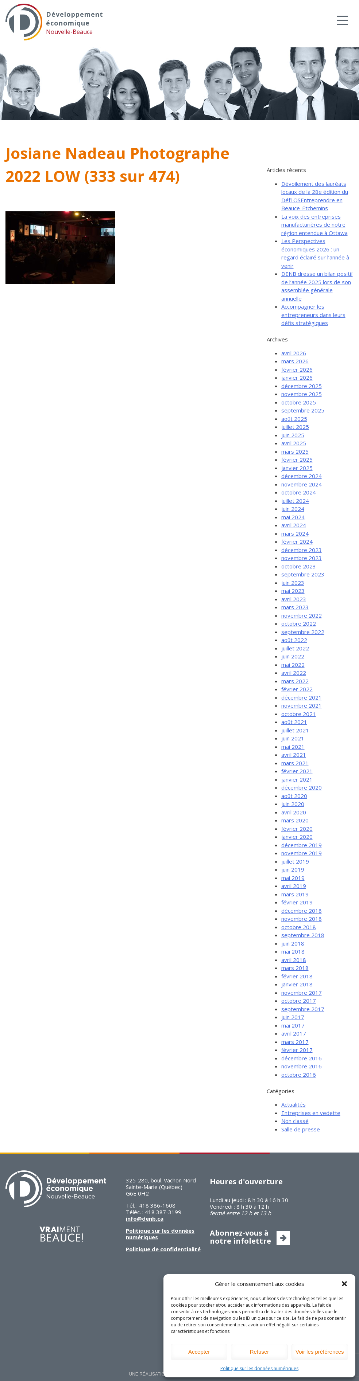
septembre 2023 (302, 574)
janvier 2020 (297, 836)
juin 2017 (292, 1017)
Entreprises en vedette (310, 1112)
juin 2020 (292, 803)
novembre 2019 (301, 853)
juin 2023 (292, 582)
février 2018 (297, 976)
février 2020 (297, 828)
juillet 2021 (295, 730)
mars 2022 (295, 681)
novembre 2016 (301, 1066)
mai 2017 (293, 1025)
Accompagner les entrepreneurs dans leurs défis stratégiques (313, 314)
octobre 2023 (298, 566)
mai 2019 (293, 877)
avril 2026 (293, 353)
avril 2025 (293, 443)
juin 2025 (292, 435)
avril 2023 (293, 599)
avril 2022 (293, 672)
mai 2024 (293, 517)
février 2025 (297, 459)
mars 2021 (295, 763)
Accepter (199, 1352)
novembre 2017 (301, 992)
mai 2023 (293, 590)
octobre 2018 (298, 927)
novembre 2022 (301, 615)
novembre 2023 (301, 558)
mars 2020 (295, 820)
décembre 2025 (301, 386)
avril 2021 (293, 754)
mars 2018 (295, 967)
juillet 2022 (295, 648)
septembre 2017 (302, 1009)
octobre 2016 (298, 1074)
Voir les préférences (320, 1352)
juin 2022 (292, 656)
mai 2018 (293, 951)
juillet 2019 (295, 861)
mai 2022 (293, 664)
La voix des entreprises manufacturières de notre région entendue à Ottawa (314, 224)
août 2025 (294, 418)
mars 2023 (295, 607)
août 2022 (294, 639)
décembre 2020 (301, 787)
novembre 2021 (301, 705)
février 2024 (297, 541)
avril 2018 (293, 959)
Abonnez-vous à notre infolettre (240, 1237)
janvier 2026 (297, 377)
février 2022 (297, 689)
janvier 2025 (297, 468)
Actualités (293, 1104)
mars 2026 (295, 361)
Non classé (295, 1120)
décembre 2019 (301, 845)
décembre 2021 (301, 697)
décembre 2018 (301, 910)
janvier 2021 (297, 779)
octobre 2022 (298, 623)
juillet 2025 (295, 426)
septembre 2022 (302, 631)
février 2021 (297, 771)
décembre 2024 (301, 476)
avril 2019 (293, 885)
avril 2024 (293, 525)
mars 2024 (295, 533)
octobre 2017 (298, 1000)
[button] (344, 1283)
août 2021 (294, 721)
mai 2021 (293, 746)
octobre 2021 (298, 713)
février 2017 (297, 1049)
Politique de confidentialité (163, 1249)
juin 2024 (292, 508)
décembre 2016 (301, 1058)
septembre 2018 (302, 935)
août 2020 (294, 795)
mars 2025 (295, 451)
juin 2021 (292, 738)
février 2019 (297, 902)
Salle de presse (300, 1129)
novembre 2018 (301, 918)
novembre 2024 (301, 484)
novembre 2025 (301, 394)
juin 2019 (292, 869)
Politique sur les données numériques (259, 1368)
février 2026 (297, 369)
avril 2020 (293, 812)
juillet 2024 (295, 500)
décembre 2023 (301, 549)
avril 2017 (293, 1033)
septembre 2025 (302, 410)
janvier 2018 (297, 984)
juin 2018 (292, 943)
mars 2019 (295, 894)
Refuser (259, 1352)
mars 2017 (295, 1041)
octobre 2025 (298, 402)
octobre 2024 (298, 492)
